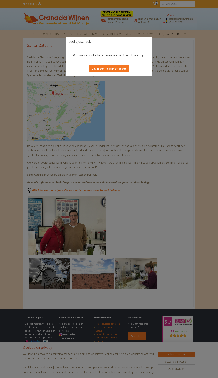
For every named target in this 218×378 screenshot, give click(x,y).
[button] (109, 68)
